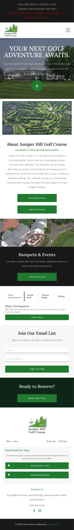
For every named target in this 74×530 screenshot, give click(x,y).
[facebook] (34, 511)
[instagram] (40, 511)
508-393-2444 (37, 505)
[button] (68, 30)
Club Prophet (53, 524)
